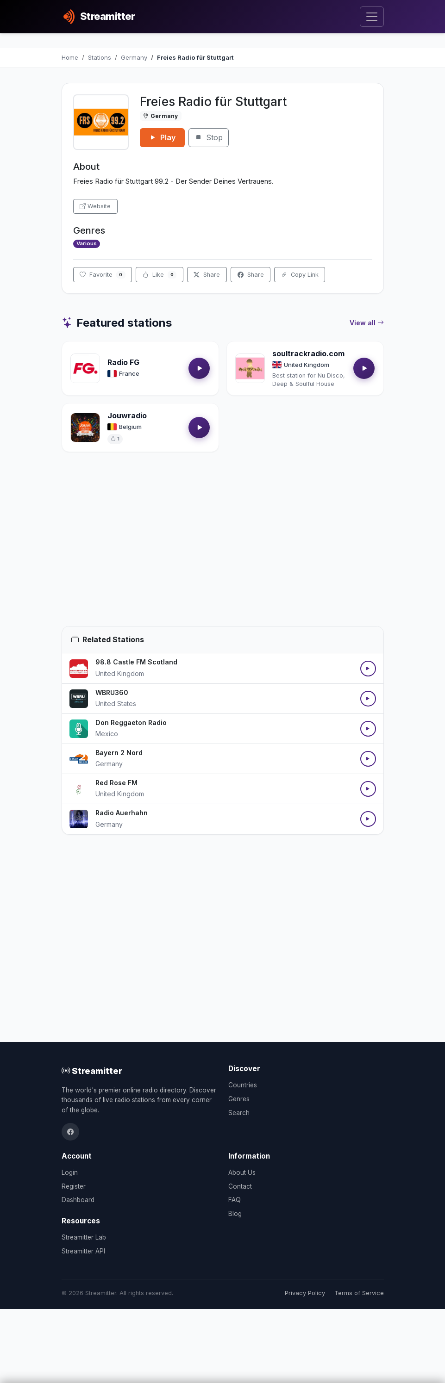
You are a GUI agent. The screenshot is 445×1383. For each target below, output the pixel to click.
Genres (239, 1099)
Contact (240, 1186)
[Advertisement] (223, 550)
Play (162, 137)
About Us (242, 1172)
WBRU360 (111, 692)
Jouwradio (127, 415)
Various (86, 243)
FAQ (234, 1199)
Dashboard (78, 1199)
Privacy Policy (305, 1293)
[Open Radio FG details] (85, 368)
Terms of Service (359, 1293)
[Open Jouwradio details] (85, 427)
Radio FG (123, 362)
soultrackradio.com (308, 353)
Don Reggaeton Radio (131, 722)
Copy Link (300, 274)
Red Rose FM (116, 783)
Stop (208, 137)
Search (239, 1112)
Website (95, 206)
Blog (235, 1213)
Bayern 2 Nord (119, 753)
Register (74, 1186)
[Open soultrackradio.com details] (250, 368)
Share (207, 274)
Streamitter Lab (84, 1237)
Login (70, 1172)
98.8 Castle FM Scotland (136, 662)
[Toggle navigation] (371, 16)
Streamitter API (83, 1251)
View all (367, 323)
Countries (242, 1085)
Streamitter (92, 1071)
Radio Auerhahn (121, 813)
